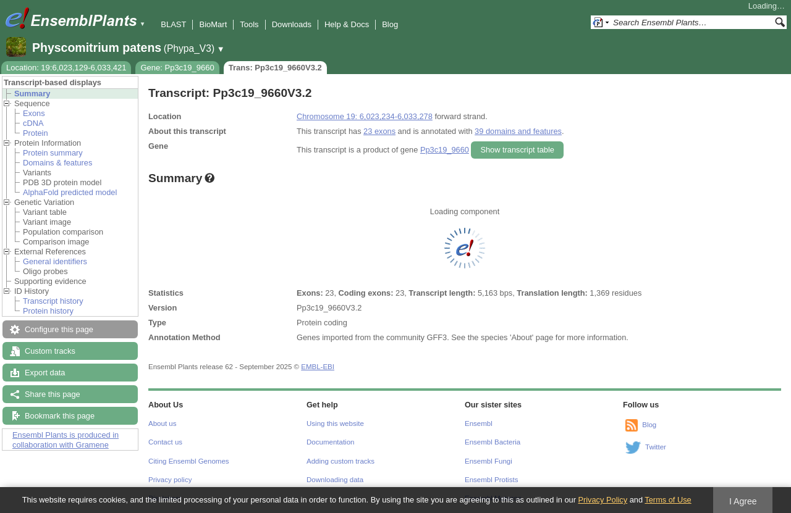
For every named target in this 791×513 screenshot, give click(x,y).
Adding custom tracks (340, 461)
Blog (390, 24)
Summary (32, 93)
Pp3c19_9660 (444, 149)
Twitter (655, 447)
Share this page (52, 394)
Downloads (291, 24)
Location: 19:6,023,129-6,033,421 (66, 67)
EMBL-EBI (317, 366)
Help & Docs (346, 24)
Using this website (335, 423)
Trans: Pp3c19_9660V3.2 (275, 67)
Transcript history (53, 301)
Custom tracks (50, 351)
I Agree (743, 501)
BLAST (173, 24)
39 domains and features (518, 131)
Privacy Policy (602, 499)
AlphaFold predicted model (70, 192)
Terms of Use (668, 499)
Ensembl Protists (491, 479)
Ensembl (479, 423)
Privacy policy (170, 479)
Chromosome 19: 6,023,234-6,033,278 (365, 116)
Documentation (330, 442)
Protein (35, 133)
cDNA (33, 123)
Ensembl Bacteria (492, 442)
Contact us (165, 442)
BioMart (213, 24)
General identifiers (55, 261)
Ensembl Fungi (488, 461)
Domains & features (57, 162)
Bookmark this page (60, 415)
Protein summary (53, 152)
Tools (249, 24)
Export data (45, 372)
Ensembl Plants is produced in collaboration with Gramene (65, 439)
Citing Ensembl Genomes (188, 461)
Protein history (48, 310)
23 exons (379, 131)
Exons (34, 113)
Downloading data (335, 479)
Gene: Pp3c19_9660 (177, 67)
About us (162, 423)
